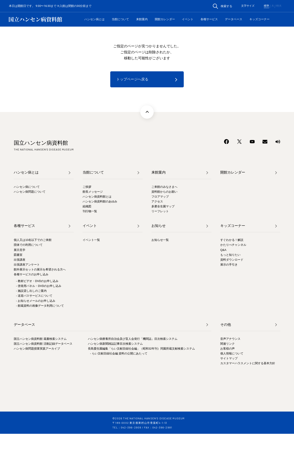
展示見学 (19, 250)
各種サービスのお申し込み (31, 274)
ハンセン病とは (94, 19)
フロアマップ (160, 196)
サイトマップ (229, 358)
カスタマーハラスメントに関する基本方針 (247, 363)
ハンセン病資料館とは (97, 196)
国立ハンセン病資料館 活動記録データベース (43, 343)
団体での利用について (28, 244)
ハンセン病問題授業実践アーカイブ (37, 348)
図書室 (18, 254)
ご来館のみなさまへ (164, 186)
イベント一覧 (91, 240)
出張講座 (19, 259)
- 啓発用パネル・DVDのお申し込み (38, 286)
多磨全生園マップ (163, 206)
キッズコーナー (259, 19)
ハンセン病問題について (30, 191)
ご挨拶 (87, 186)
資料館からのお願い (164, 191)
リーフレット (160, 211)
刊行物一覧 (90, 211)
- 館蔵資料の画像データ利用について (40, 305)
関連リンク (227, 343)
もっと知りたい (230, 254)
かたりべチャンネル (233, 244)
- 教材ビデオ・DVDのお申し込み (37, 281)
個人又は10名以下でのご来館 (33, 240)
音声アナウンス (230, 338)
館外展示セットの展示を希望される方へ (40, 269)
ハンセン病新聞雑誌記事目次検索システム (115, 343)
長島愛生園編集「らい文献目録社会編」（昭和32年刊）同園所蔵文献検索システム (141, 348)
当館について (120, 19)
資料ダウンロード (231, 259)
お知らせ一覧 (160, 240)
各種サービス (209, 19)
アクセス (157, 201)
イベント (187, 19)
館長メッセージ (93, 191)
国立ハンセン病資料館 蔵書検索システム (40, 338)
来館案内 (142, 19)
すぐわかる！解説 (231, 240)
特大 (279, 6)
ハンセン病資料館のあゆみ (100, 201)
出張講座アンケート (27, 264)
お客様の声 (227, 348)
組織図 (87, 206)
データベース (233, 19)
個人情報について (231, 353)
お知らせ (158, 226)
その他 (225, 324)
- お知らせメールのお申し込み (35, 300)
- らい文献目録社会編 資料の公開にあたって (119, 353)
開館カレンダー (165, 19)
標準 (266, 6)
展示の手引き (229, 264)
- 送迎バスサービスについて (34, 295)
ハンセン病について (27, 186)
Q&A (223, 250)
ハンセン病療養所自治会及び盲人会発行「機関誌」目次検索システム (132, 338)
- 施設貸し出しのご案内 (31, 290)
